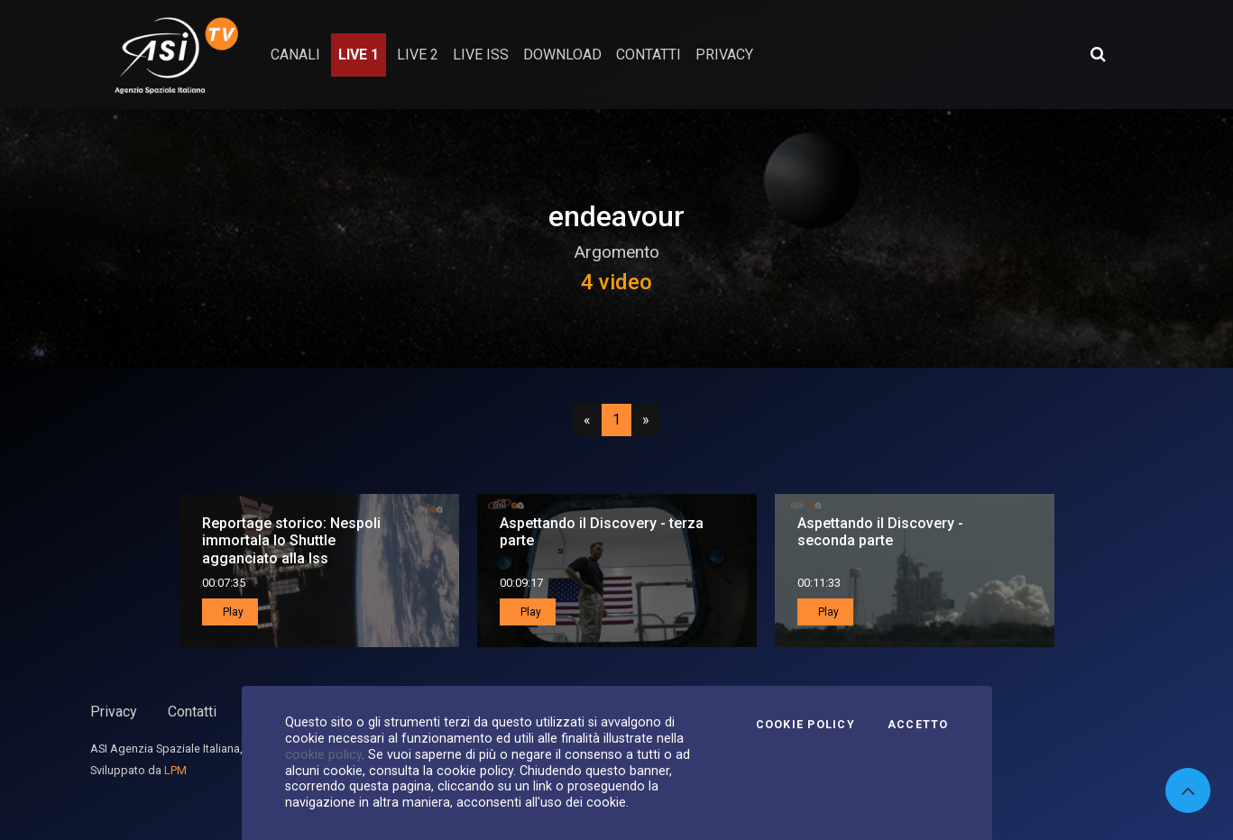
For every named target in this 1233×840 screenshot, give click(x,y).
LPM (175, 770)
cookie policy (323, 754)
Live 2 (417, 54)
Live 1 (358, 54)
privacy (724, 54)
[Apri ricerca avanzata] (1097, 54)
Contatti (192, 711)
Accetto (918, 724)
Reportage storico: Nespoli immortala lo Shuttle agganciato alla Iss (291, 540)
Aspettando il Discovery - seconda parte (880, 532)
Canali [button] (295, 54)
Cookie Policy (805, 724)
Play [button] (232, 612)
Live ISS (481, 54)
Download (562, 54)
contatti (648, 54)
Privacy (113, 711)
